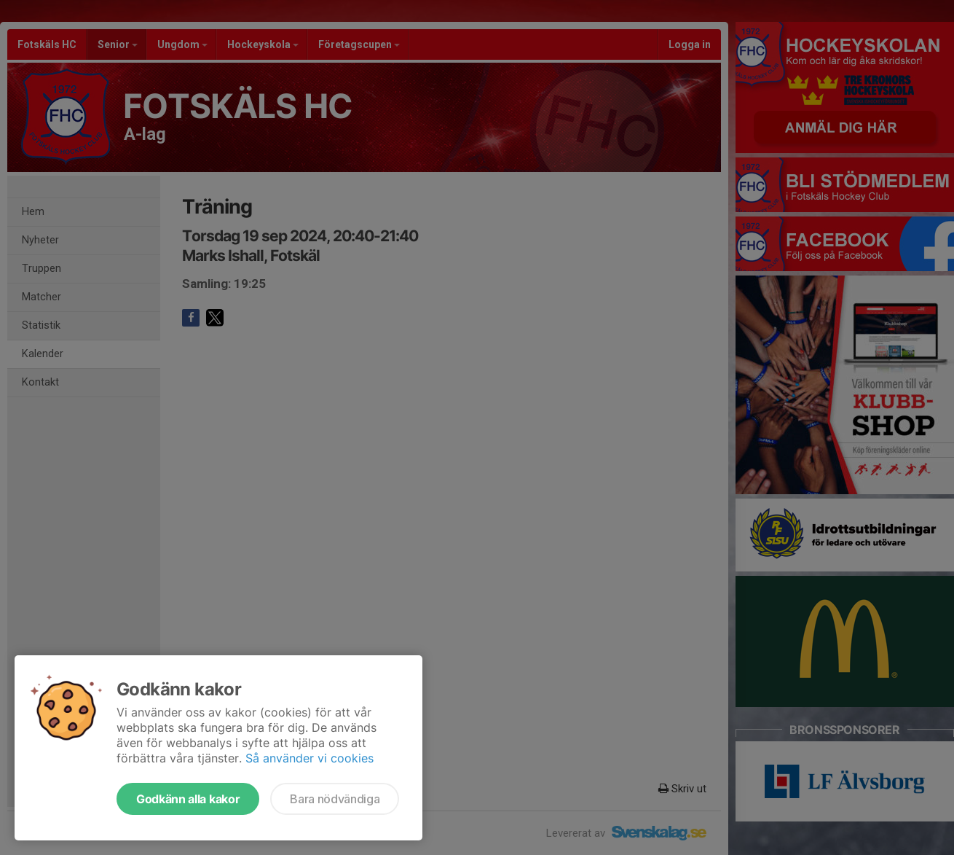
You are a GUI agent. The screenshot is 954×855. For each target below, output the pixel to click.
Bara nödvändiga (334, 799)
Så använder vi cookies (309, 758)
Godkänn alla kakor (188, 799)
